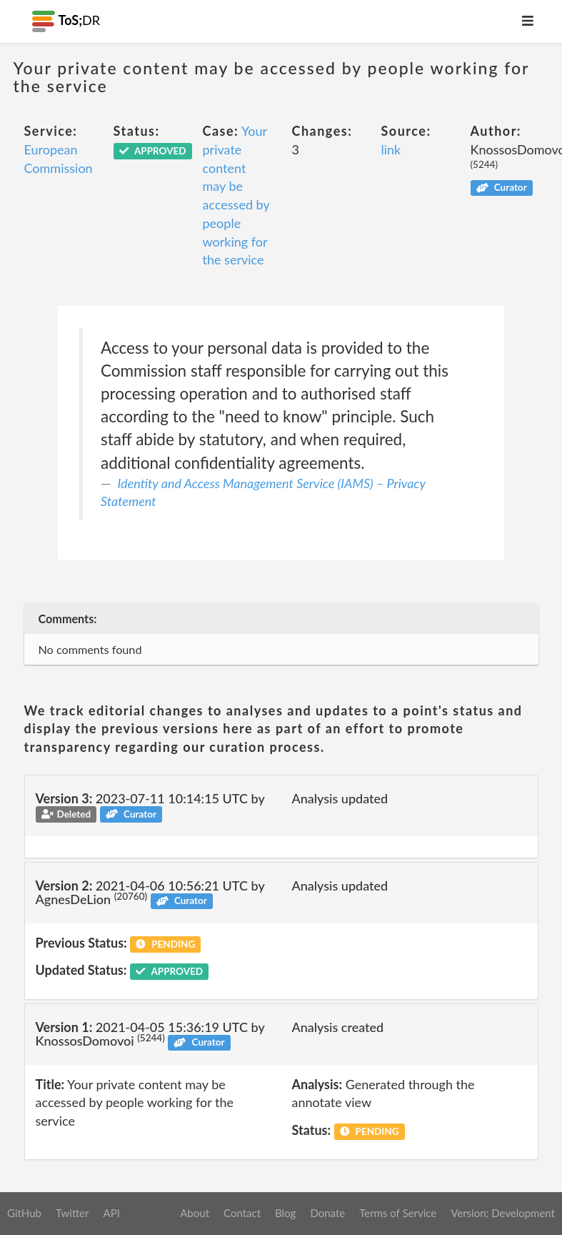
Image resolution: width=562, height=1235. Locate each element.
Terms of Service (397, 1212)
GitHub (24, 1212)
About (194, 1212)
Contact (242, 1212)
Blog (285, 1212)
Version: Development (503, 1212)
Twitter (72, 1212)
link (391, 149)
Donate (327, 1212)
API (111, 1212)
